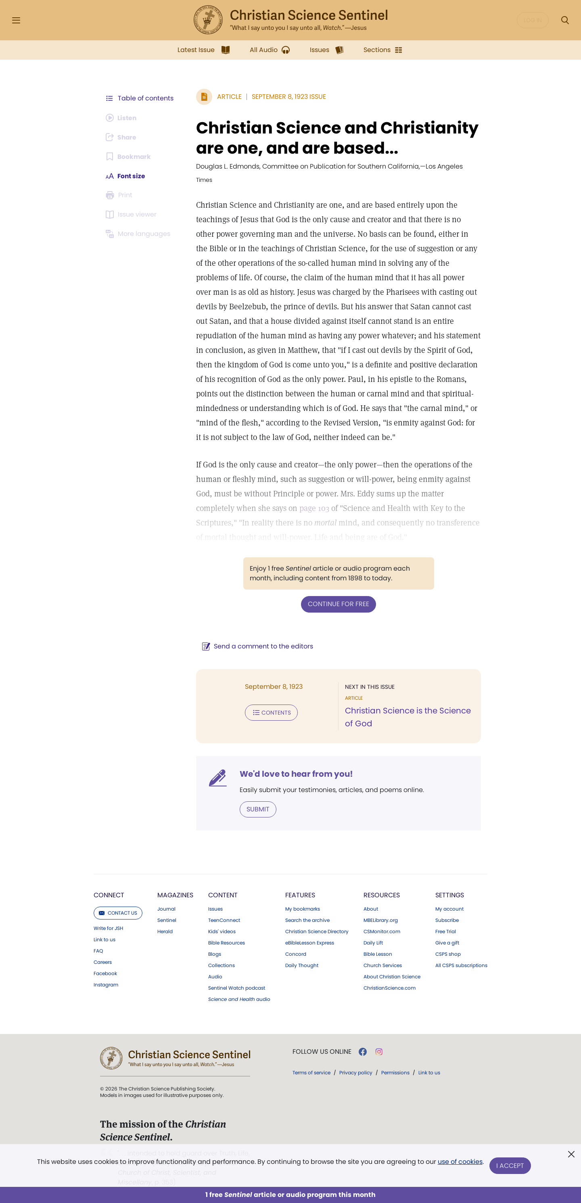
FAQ (98, 950)
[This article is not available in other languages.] (139, 234)
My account (449, 908)
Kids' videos (222, 931)
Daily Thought (301, 965)
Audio (215, 976)
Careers (103, 961)
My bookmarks (302, 908)
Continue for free (337, 604)
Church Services (383, 965)
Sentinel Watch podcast (236, 987)
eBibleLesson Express (309, 942)
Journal (166, 908)
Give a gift (447, 942)
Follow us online (322, 1051)
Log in (533, 20)
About (371, 908)
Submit (256, 808)
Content (223, 894)
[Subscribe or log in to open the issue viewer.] (132, 214)
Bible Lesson (378, 953)
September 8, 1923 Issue (287, 96)
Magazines (175, 894)
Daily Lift (373, 942)
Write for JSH (108, 928)
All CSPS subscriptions (461, 965)
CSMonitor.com (382, 931)
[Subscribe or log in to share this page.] (122, 137)
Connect (109, 894)
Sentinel (166, 919)
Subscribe (447, 919)
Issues (215, 908)
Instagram (106, 984)
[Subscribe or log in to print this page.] (120, 195)
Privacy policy (355, 1072)
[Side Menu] (16, 20)
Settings (449, 894)
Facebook (105, 973)
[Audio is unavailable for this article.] (122, 117)
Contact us (118, 912)
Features (300, 894)
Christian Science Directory (317, 931)
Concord (295, 953)
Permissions (395, 1072)
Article (227, 96)
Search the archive (307, 919)
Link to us (104, 939)
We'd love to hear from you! (294, 773)
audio (239, 999)
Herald (165, 931)
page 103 (313, 508)
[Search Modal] (565, 20)
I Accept (511, 1165)
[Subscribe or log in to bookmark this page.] (129, 156)
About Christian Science (392, 976)
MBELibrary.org (381, 919)
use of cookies (459, 1162)
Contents (269, 712)
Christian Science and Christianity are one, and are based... (335, 138)
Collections (221, 965)
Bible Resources (226, 942)
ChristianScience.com (390, 987)
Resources (382, 894)
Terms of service (311, 1072)
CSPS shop (448, 953)
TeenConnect (224, 919)
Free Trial (445, 931)
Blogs (214, 953)
